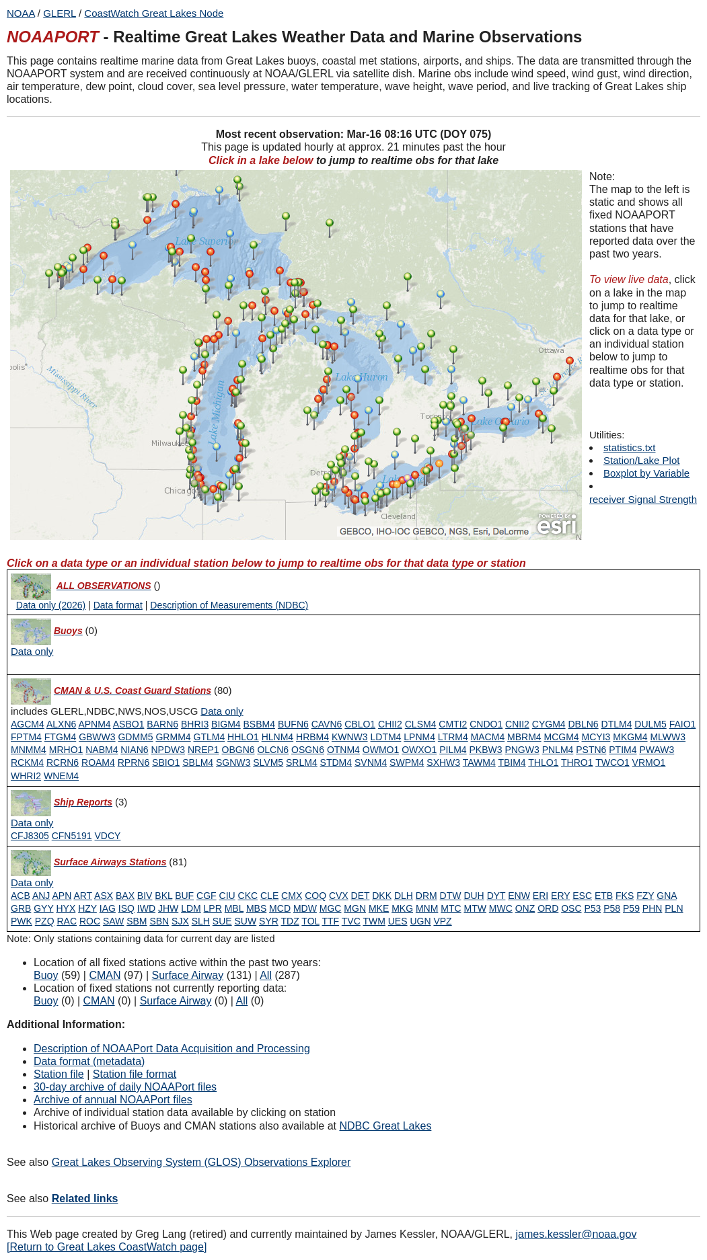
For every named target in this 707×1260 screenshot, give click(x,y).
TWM (374, 921)
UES (398, 921)
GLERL (59, 13)
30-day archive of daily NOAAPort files (125, 1087)
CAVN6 (326, 724)
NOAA (21, 13)
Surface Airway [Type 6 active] (187, 975)
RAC (67, 921)
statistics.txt (629, 447)
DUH (473, 895)
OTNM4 (343, 749)
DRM (426, 895)
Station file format (135, 1074)
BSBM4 (259, 724)
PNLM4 (558, 749)
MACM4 (488, 737)
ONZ (525, 908)
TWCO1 (612, 762)
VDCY (108, 835)
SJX (180, 921)
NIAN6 (134, 749)
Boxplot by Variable (646, 473)
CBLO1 (359, 724)
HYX (65, 908)
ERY (560, 895)
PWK (21, 921)
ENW (519, 895)
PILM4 (452, 749)
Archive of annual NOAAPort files (113, 1099)
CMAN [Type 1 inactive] (99, 1001)
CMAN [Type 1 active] (104, 975)
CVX (338, 895)
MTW (474, 908)
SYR (268, 921)
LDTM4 (385, 737)
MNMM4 (28, 749)
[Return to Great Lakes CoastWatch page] (107, 1247)
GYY (43, 908)
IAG (108, 908)
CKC (248, 895)
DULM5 (650, 724)
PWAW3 (656, 749)
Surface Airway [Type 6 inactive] (176, 1001)
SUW (246, 921)
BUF (184, 895)
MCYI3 (596, 737)
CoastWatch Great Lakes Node (153, 13)
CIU (227, 895)
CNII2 (517, 724)
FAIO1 (682, 724)
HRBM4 (312, 737)
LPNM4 (419, 737)
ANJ (41, 895)
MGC (331, 908)
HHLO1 (243, 737)
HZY (87, 908)
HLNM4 (277, 737)
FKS (625, 895)
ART (82, 895)
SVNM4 (371, 762)
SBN (159, 921)
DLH (403, 895)
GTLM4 (209, 737)
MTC (451, 908)
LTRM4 (453, 737)
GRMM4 (172, 737)
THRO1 (577, 762)
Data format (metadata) (89, 1061)
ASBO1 (129, 724)
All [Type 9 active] (266, 975)
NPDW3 (168, 749)
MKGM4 (630, 737)
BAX (125, 895)
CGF (206, 895)
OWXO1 (419, 749)
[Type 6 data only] (32, 882)
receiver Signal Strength (643, 499)
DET (360, 895)
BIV (145, 895)
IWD (146, 908)
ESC (582, 895)
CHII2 (390, 724)
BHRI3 (195, 724)
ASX (103, 895)
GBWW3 (97, 737)
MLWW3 (667, 737)
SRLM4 (302, 762)
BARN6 (162, 724)
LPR (213, 908)
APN (62, 895)
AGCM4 (27, 724)
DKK (382, 895)
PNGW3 (522, 749)
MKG (402, 908)
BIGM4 (226, 724)
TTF (330, 921)
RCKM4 (27, 762)
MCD (280, 908)
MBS (256, 908)
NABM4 (101, 749)
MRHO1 (66, 749)
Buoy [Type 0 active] (46, 975)
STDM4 (336, 762)
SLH (201, 921)
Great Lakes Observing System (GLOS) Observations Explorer (201, 1162)
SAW (113, 921)
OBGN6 (238, 749)
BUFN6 (293, 724)
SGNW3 (233, 762)
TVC (351, 921)
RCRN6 (62, 762)
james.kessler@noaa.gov (576, 1234)
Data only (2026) (51, 605)
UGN (420, 921)
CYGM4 (549, 724)
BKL (163, 895)
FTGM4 (60, 737)
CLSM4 (421, 724)
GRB (21, 908)
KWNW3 (350, 737)
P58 (611, 908)
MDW (305, 908)
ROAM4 (98, 762)
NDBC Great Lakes (385, 1126)
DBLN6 (583, 724)
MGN (355, 908)
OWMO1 (381, 749)
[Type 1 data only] (221, 711)
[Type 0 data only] (32, 651)
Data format (118, 605)
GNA (667, 895)
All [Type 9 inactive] (242, 1001)
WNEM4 (61, 776)
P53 (592, 908)
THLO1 (543, 762)
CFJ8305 (30, 835)
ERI (540, 895)
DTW (450, 895)
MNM (427, 908)
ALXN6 (61, 724)
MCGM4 (561, 737)
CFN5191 (72, 835)
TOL (310, 921)
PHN (652, 908)
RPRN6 (133, 762)
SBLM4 (197, 762)
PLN (674, 908)
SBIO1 (166, 762)
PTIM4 (622, 749)
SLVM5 (268, 762)
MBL (234, 908)
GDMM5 (135, 737)
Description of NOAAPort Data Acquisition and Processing (172, 1048)
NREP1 (203, 749)
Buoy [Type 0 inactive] (46, 1001)
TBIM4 (511, 762)
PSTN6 (591, 749)
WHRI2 (26, 776)
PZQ (44, 921)
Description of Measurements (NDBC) (229, 605)
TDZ (290, 921)
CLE (269, 895)
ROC (89, 921)
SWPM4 (406, 762)
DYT (496, 895)
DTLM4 (616, 724)
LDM (191, 908)
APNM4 (94, 724)
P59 (631, 908)
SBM (136, 921)
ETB (604, 895)
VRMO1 (649, 762)
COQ (315, 895)
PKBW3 (486, 749)
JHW (168, 908)
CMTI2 (453, 724)
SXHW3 (443, 762)
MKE (379, 908)
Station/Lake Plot (641, 460)
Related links (85, 1198)
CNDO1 (486, 724)
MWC (501, 908)
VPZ (442, 921)
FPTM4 (26, 737)
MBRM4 (524, 737)
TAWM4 (479, 762)
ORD (547, 908)
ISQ (126, 908)
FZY (645, 895)
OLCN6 (273, 749)
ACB (20, 895)
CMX (291, 895)
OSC (571, 908)
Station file (59, 1074)
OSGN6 (307, 749)
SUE (222, 921)
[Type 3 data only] (32, 823)
